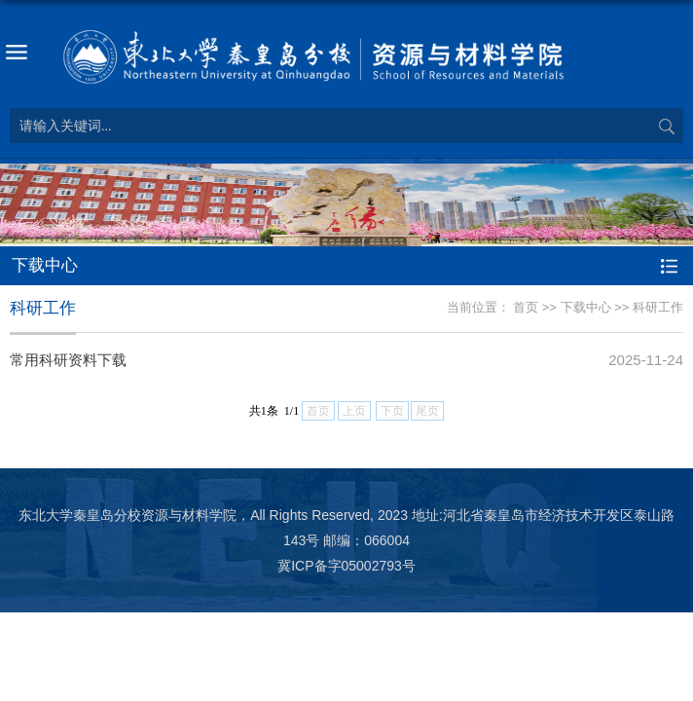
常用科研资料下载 (68, 359)
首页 (525, 307)
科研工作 (658, 307)
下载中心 (586, 307)
